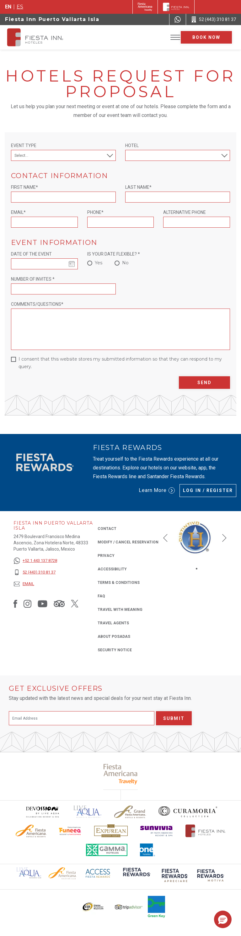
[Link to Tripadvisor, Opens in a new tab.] (59, 603)
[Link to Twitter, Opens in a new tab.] (74, 603)
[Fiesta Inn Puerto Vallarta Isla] (41, 37)
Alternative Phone (184, 212)
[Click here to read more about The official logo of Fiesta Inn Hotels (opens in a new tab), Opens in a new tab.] (205, 830)
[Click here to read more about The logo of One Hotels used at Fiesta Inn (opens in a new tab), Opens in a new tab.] (147, 849)
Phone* (95, 212)
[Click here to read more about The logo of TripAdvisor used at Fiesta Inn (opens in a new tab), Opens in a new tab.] (129, 907)
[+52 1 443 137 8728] (35, 560)
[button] (165, 537)
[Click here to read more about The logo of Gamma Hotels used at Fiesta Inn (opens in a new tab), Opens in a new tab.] (106, 850)
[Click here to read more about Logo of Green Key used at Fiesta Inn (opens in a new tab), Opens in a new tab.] (156, 907)
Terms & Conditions (119, 582)
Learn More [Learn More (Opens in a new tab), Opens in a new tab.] (157, 490)
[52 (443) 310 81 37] (35, 572)
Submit (174, 718)
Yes (98, 263)
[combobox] (177, 155)
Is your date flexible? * (113, 253)
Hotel (132, 145)
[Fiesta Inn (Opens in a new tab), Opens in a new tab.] (145, 7)
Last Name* (138, 187)
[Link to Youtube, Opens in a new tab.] (42, 603)
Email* (18, 212)
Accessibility (112, 569)
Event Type (23, 145)
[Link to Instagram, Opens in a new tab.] (27, 603)
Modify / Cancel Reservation (128, 542)
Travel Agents (113, 623)
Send (204, 382)
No (125, 263)
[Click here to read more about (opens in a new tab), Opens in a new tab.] (136, 877)
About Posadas (114, 636)
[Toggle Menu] (175, 37)
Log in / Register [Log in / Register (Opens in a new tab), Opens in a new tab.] (208, 490)
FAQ (101, 596)
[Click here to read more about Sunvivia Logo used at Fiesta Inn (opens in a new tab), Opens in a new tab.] (156, 830)
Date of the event (31, 253)
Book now (206, 37)
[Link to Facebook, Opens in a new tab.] (15, 603)
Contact (107, 528)
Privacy (106, 555)
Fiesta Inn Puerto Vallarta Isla (52, 19)
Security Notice (115, 650)
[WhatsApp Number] (177, 19)
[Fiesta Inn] (176, 7)
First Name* (24, 187)
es (20, 7)
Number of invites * (33, 279)
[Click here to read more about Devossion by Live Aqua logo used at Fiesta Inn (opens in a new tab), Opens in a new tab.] (42, 811)
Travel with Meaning (120, 609)
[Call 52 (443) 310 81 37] (213, 19)
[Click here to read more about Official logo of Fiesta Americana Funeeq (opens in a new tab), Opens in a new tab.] (70, 830)
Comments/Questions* (37, 304)
